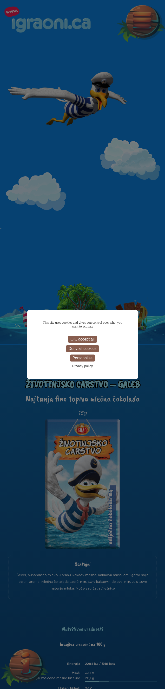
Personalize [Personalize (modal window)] (83, 358)
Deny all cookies (82, 349)
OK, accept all (83, 339)
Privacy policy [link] (82, 366)
